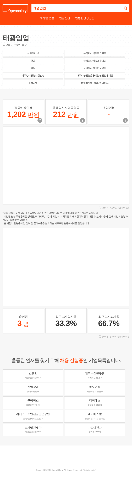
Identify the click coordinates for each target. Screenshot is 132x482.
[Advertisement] (66, 456)
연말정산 (64, 18)
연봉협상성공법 (84, 18)
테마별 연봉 (47, 18)
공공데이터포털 (123, 208)
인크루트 (113, 208)
